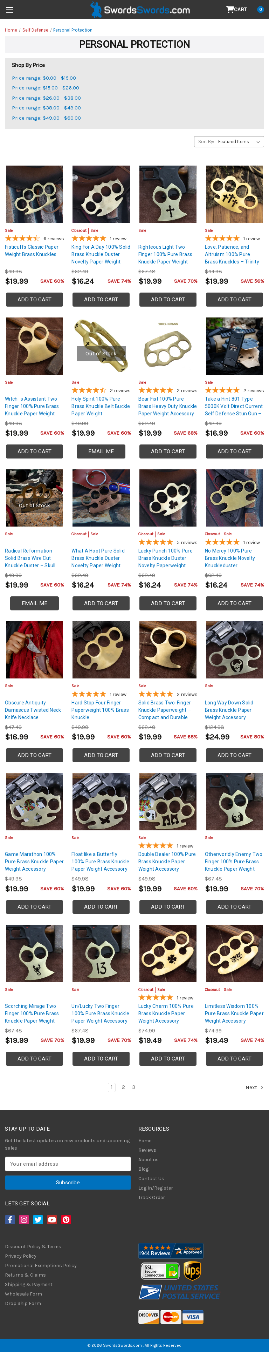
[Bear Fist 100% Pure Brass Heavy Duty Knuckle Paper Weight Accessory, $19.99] (167, 346)
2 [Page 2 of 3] (123, 1087)
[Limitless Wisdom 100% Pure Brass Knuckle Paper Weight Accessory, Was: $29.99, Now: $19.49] (234, 953)
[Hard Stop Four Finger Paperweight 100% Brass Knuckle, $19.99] (101, 649)
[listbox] (240, 141)
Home (144, 1141)
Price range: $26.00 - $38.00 (46, 98)
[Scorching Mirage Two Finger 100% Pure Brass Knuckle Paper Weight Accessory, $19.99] (34, 953)
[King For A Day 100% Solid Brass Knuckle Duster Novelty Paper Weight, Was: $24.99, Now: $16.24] (101, 194)
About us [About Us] (148, 1160)
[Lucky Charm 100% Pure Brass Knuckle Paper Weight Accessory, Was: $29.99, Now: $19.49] (167, 953)
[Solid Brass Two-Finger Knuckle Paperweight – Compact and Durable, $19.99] (167, 649)
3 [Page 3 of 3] (133, 1087)
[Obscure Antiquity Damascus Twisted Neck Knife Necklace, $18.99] (34, 649)
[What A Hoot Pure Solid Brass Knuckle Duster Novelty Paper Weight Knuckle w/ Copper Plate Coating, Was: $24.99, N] (101, 498)
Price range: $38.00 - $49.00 (46, 108)
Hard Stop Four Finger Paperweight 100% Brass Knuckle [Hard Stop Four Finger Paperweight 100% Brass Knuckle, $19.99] (100, 710)
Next (255, 1087)
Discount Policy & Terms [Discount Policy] (33, 1247)
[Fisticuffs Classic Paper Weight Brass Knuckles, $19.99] (34, 194)
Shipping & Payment (29, 1284)
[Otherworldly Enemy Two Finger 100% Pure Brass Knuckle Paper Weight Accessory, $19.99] (234, 801)
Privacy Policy (20, 1256)
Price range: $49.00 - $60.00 (46, 118)
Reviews (147, 1150)
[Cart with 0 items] (245, 10)
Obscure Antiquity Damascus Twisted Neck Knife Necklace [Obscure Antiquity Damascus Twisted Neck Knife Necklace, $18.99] (33, 710)
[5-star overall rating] (101, 239)
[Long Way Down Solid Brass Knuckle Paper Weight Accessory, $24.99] (234, 649)
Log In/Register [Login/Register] (155, 1188)
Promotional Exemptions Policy (41, 1266)
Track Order (151, 1197)
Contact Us (151, 1179)
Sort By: (206, 141)
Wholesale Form (23, 1294)
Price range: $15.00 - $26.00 (45, 88)
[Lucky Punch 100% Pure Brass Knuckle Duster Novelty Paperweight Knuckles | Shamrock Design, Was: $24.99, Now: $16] (167, 498)
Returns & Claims (25, 1275)
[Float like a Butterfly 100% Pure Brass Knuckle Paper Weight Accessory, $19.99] (101, 801)
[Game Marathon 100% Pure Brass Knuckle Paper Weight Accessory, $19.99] (34, 801)
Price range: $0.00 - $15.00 (44, 78)
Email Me (101, 451)
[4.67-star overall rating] (34, 239)
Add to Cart (34, 299)
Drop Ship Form (23, 1303)
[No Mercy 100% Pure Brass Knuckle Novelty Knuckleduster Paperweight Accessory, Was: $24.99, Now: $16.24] (234, 498)
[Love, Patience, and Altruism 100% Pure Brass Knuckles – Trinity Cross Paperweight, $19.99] (234, 194)
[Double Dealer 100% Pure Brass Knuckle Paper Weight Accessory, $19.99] (167, 801)
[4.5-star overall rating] (101, 391)
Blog (143, 1169)
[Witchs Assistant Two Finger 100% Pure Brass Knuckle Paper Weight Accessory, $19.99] (34, 346)
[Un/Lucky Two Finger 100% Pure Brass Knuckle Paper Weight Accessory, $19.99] (101, 953)
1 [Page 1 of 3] (112, 1087)
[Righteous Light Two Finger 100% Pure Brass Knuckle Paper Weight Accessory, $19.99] (167, 194)
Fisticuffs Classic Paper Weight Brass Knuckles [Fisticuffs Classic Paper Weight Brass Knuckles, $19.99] (31, 250)
